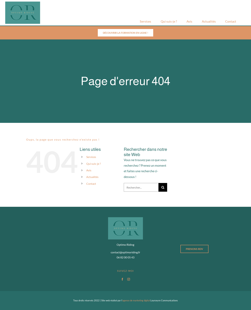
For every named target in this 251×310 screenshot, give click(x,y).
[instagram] (128, 279)
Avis (88, 170)
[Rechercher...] (141, 187)
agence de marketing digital (136, 300)
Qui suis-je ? (93, 163)
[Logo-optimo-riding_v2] (22, 3)
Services (91, 156)
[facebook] (122, 279)
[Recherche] (162, 187)
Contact (91, 183)
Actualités (92, 176)
